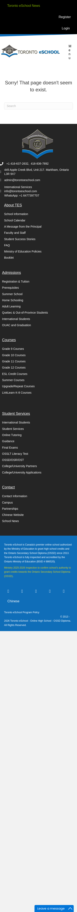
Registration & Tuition (15, 281)
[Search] (38, 105)
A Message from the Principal (22, 226)
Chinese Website (13, 514)
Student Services (13, 428)
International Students (16, 319)
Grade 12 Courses (13, 367)
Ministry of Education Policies (22, 251)
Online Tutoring (12, 435)
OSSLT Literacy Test (15, 453)
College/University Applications (21, 472)
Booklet (9, 257)
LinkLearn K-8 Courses (16, 392)
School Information (16, 214)
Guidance (8, 441)
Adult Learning (11, 306)
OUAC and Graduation (16, 325)
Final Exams (10, 447)
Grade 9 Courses (13, 348)
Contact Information (14, 496)
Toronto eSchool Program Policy (22, 612)
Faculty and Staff (15, 232)
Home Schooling (12, 300)
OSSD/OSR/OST (13, 460)
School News (10, 521)
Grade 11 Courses (13, 361)
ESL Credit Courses (14, 374)
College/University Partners (19, 466)
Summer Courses (13, 380)
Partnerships (10, 508)
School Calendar (14, 220)
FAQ (7, 245)
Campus (7, 502)
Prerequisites (10, 287)
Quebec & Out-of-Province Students (25, 312)
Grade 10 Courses (13, 355)
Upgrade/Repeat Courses (18, 386)
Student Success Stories (20, 239)
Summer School (12, 294)
